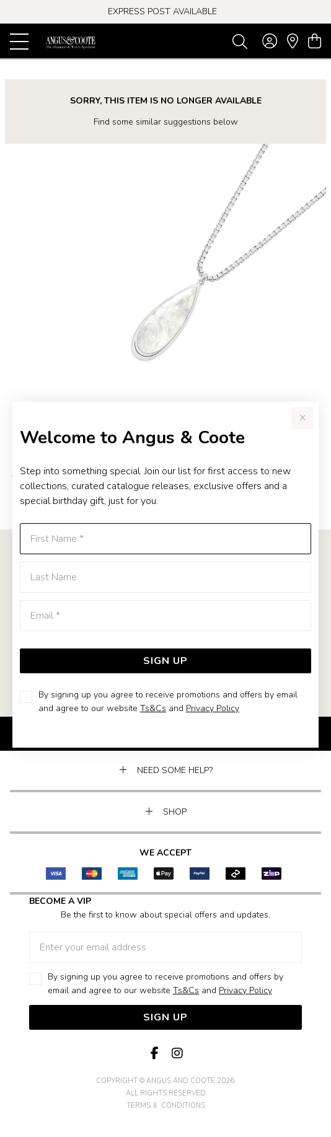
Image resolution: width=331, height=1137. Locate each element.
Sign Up (165, 661)
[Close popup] (302, 418)
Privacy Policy (212, 708)
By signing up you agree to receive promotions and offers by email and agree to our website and (168, 701)
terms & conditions (165, 1105)
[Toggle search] (240, 41)
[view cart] (314, 41)
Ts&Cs (153, 708)
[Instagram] (177, 1054)
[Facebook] (154, 1054)
